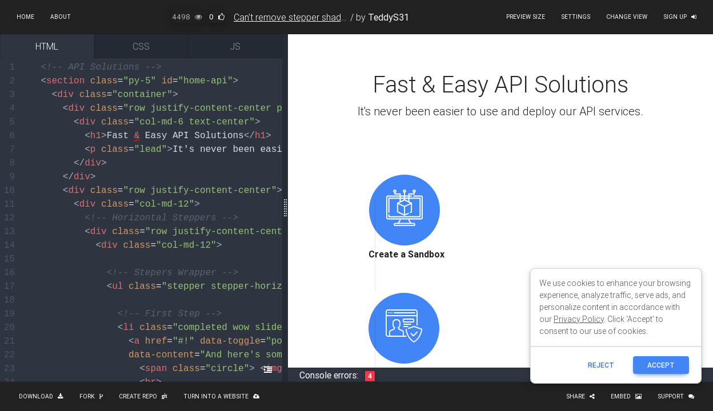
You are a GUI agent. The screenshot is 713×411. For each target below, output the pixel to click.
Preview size (525, 17)
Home (25, 17)
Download (41, 396)
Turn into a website (221, 396)
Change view (626, 17)
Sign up (679, 17)
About (60, 17)
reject (601, 365)
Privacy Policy (579, 319)
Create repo (143, 396)
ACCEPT (661, 365)
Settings (575, 17)
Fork (91, 396)
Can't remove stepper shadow (294, 17)
